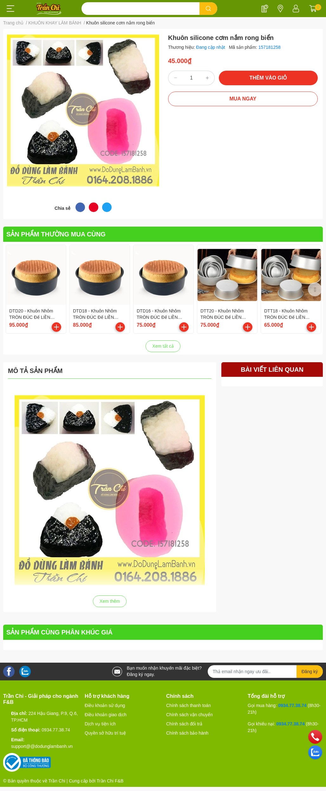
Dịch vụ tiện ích (100, 723)
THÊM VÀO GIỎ (268, 77)
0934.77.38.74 (56, 729)
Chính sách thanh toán (188, 705)
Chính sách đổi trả (184, 723)
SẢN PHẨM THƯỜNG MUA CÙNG (56, 234)
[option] (36, 289)
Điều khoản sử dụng (105, 705)
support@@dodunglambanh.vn (42, 746)
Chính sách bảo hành (187, 733)
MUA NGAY (242, 98)
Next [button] (315, 289)
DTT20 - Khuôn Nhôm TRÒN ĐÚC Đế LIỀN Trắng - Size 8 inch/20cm (225, 317)
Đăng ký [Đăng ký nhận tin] (310, 671)
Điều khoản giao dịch (106, 714)
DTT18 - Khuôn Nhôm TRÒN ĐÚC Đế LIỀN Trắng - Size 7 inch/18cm (288, 317)
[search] (208, 8)
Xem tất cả (162, 346)
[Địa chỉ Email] (265, 671)
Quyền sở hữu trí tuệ (105, 733)
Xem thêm (110, 601)
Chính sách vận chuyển (189, 714)
